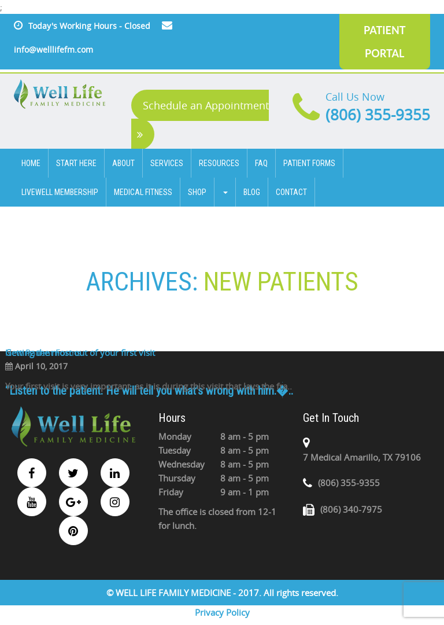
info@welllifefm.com (53, 49)
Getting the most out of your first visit (80, 352)
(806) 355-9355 (377, 115)
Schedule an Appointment (203, 119)
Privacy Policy (222, 612)
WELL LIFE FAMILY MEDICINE (174, 592)
